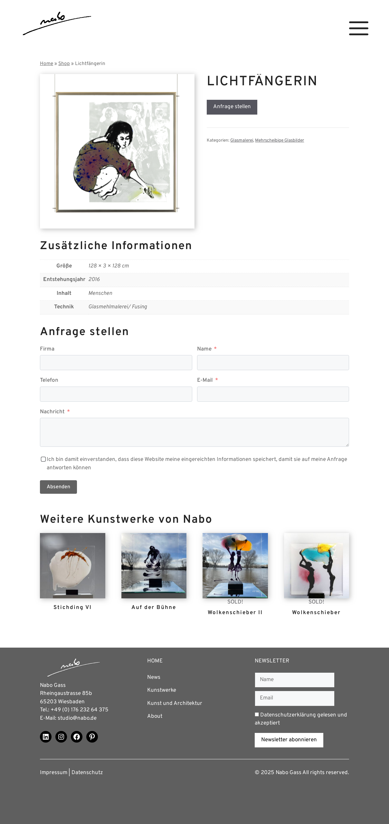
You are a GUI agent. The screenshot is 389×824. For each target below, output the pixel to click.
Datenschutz (87, 772)
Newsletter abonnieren (289, 740)
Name (204, 349)
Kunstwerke (161, 690)
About (154, 716)
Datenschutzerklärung (288, 715)
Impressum (53, 772)
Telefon (49, 380)
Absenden (58, 487)
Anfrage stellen (232, 106)
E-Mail (205, 380)
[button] (359, 28)
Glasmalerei (241, 140)
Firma (47, 349)
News (153, 677)
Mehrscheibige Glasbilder (279, 140)
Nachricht (52, 412)
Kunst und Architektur (174, 703)
